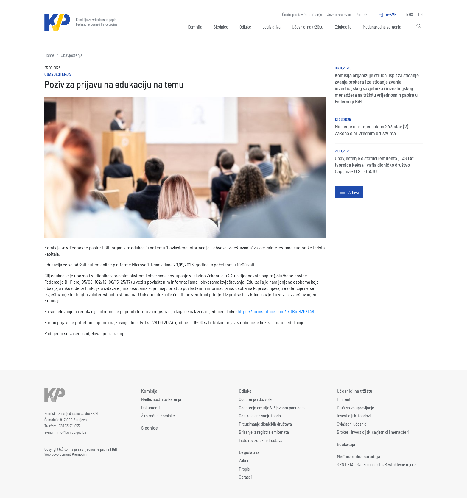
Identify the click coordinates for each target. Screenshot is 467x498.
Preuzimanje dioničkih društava (265, 424)
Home (49, 55)
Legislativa (271, 26)
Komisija (195, 26)
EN (420, 14)
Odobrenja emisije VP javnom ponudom (272, 407)
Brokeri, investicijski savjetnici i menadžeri (373, 432)
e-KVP (387, 14)
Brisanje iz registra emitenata (264, 432)
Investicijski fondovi (354, 415)
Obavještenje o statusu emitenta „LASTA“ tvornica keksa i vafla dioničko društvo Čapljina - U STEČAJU (374, 164)
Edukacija (342, 26)
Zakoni (244, 460)
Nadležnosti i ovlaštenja (161, 399)
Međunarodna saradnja (382, 26)
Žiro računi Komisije (158, 415)
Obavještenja (71, 55)
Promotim (79, 454)
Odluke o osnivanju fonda (260, 415)
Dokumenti (150, 407)
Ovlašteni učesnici (352, 424)
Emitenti (344, 399)
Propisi (244, 469)
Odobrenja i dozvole (255, 399)
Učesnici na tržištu (307, 26)
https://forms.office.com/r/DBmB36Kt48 (276, 311)
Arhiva (349, 192)
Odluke (245, 26)
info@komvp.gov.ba (71, 432)
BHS (409, 14)
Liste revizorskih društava (260, 440)
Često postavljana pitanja (302, 14)
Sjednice (221, 26)
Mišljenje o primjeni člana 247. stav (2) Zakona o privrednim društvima (371, 129)
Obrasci (245, 477)
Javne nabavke (339, 14)
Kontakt (362, 14)
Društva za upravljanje (355, 407)
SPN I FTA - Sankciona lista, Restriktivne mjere (376, 464)
